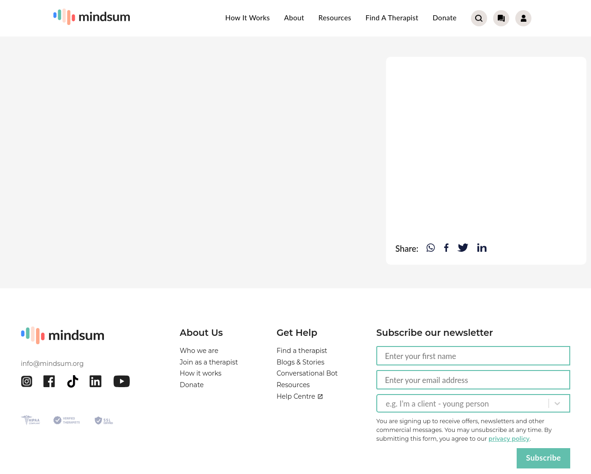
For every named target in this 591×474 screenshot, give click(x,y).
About (294, 17)
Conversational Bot (307, 376)
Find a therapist (392, 17)
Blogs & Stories (301, 363)
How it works (247, 17)
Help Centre (300, 403)
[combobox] (386, 403)
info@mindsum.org (52, 363)
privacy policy (509, 438)
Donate (445, 17)
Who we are (199, 350)
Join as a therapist (209, 363)
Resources (334, 17)
